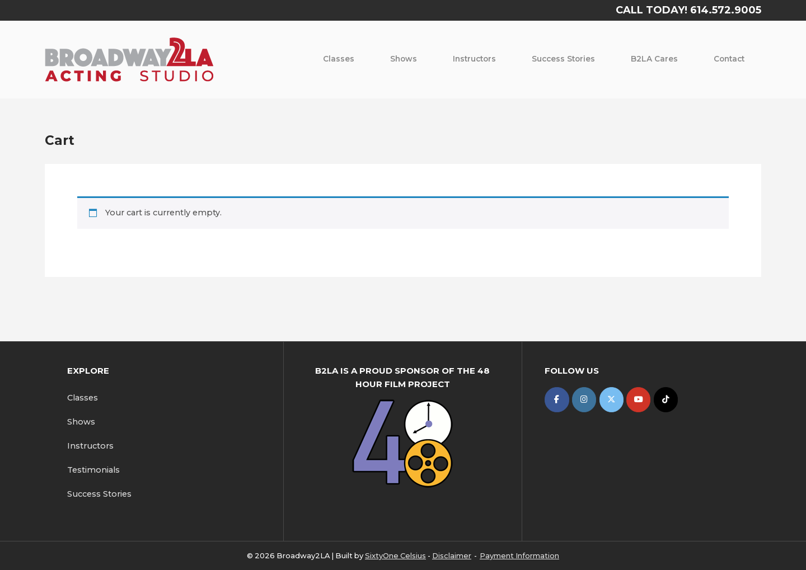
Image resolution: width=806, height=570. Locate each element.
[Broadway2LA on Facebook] (557, 399)
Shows (403, 58)
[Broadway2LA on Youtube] (638, 399)
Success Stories (563, 58)
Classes (338, 58)
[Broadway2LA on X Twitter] (611, 399)
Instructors (474, 58)
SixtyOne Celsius (395, 555)
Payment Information (519, 555)
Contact (729, 58)
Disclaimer (451, 555)
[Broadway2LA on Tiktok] (666, 399)
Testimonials (93, 470)
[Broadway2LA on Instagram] (584, 399)
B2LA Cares (654, 58)
